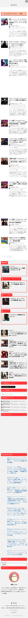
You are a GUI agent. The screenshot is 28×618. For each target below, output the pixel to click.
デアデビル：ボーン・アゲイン (18, 168)
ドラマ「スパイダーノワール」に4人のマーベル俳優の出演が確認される (18, 100)
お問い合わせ (14, 612)
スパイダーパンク (21, 126)
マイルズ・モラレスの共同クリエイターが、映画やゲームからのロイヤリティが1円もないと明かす (18, 140)
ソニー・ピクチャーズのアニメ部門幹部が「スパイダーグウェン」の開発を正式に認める (18, 61)
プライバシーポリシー (14, 610)
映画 (18, 25)
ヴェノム (18, 189)
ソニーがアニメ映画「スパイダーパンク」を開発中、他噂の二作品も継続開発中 (18, 184)
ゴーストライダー (22, 104)
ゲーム (18, 143)
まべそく (14, 5)
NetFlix (14, 104)
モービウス (16, 108)
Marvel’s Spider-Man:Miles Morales (17, 145)
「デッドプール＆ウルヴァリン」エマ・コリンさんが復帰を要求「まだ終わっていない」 (18, 334)
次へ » (10, 256)
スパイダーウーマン (14, 188)
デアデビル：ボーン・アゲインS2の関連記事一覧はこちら (17, 299)
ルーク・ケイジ (22, 108)
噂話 (17, 170)
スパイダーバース (14, 27)
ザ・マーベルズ (12, 105)
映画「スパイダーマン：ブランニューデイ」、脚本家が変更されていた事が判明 (18, 376)
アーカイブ (4, 562)
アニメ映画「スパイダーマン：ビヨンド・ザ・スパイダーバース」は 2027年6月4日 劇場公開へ (18, 221)
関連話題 (16, 147)
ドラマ (18, 46)
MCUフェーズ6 (16, 166)
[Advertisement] (14, 87)
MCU (11, 104)
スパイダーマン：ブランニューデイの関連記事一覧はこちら (17, 284)
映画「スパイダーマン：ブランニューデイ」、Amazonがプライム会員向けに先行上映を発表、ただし (18, 355)
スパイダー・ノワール (16, 49)
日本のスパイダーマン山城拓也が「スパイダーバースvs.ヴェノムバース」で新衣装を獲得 (17, 239)
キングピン (22, 166)
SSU (17, 104)
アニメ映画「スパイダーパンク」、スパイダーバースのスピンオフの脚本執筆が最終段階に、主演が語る (18, 122)
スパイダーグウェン (14, 66)
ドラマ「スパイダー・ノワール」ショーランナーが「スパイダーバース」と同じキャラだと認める (18, 43)
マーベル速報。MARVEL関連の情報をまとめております (14, 605)
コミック (22, 143)
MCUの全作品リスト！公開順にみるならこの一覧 (17, 269)
